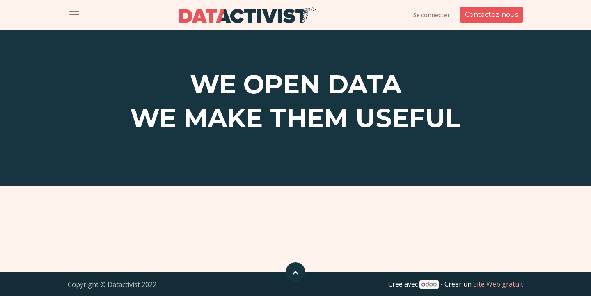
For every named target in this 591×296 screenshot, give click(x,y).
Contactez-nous (491, 14)
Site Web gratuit (498, 284)
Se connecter (431, 15)
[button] (295, 272)
